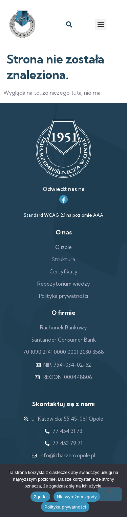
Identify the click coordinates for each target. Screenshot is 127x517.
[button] (69, 24)
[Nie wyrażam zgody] (110, 494)
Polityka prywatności (65, 507)
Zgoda (40, 496)
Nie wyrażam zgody (77, 496)
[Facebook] (63, 199)
